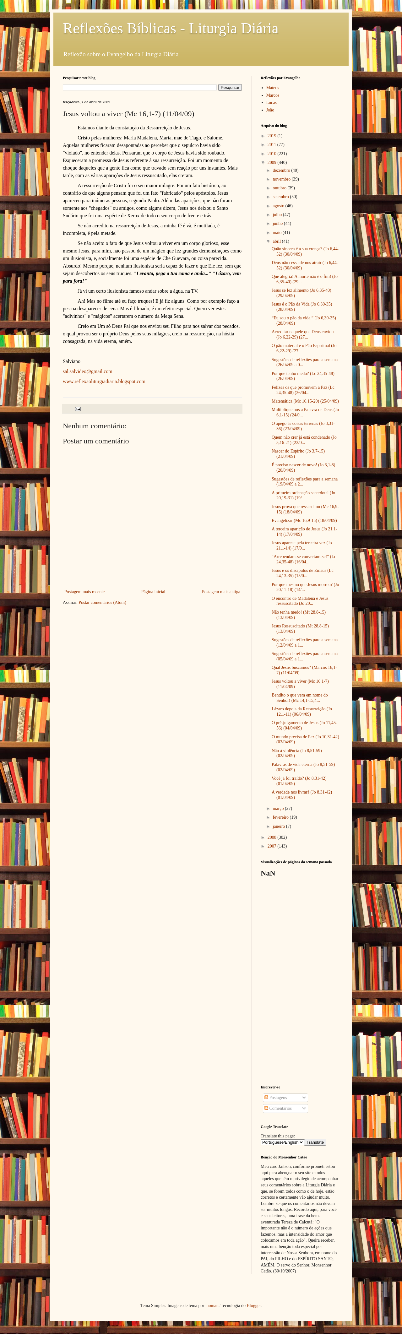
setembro (281, 196)
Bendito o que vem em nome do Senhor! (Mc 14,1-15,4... (300, 698)
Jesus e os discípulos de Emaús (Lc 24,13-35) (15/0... (303, 573)
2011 (272, 144)
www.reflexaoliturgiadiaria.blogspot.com (104, 381)
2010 (273, 153)
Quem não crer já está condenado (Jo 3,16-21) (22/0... (304, 440)
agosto (279, 205)
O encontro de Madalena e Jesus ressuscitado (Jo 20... (300, 601)
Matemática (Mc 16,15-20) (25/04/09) (305, 401)
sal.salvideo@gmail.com (87, 371)
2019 (273, 135)
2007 (273, 846)
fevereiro (281, 817)
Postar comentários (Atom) (102, 602)
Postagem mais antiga (221, 591)
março (279, 808)
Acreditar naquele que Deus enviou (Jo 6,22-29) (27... (303, 334)
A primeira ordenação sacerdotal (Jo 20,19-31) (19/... (303, 496)
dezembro (282, 170)
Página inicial (153, 591)
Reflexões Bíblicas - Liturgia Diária (171, 28)
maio (278, 232)
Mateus (272, 87)
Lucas (271, 102)
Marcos (273, 95)
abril (277, 241)
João (270, 110)
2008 (273, 837)
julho (278, 214)
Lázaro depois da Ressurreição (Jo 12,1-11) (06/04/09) (302, 712)
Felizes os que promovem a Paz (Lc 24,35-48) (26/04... (303, 390)
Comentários (278, 1108)
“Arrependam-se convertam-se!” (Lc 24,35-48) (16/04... (304, 559)
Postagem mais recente (84, 591)
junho (278, 223)
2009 (273, 162)
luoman (212, 1305)
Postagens (275, 1097)
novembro (282, 179)
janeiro (279, 826)
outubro (280, 188)
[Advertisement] (300, 981)
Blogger (253, 1305)
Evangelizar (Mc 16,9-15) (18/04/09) (304, 520)
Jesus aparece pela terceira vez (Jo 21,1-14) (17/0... (302, 545)
